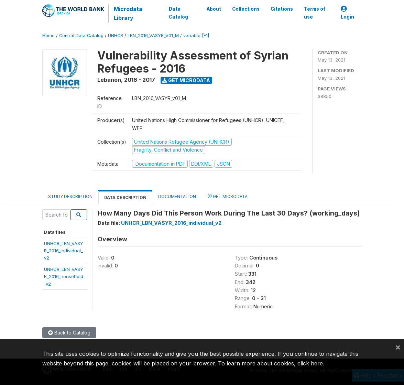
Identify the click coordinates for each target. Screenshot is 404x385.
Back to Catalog (69, 333)
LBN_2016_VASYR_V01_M (153, 35)
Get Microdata (186, 80)
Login (347, 13)
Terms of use (314, 12)
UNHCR (115, 35)
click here (310, 363)
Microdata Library (128, 13)
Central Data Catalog (81, 35)
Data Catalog (178, 12)
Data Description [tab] (125, 197)
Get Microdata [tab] (228, 196)
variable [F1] (196, 35)
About (213, 9)
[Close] (398, 347)
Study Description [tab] (70, 196)
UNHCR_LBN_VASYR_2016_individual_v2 (63, 251)
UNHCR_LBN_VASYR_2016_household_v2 (63, 276)
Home (48, 35)
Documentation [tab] (177, 196)
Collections (245, 9)
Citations (281, 9)
